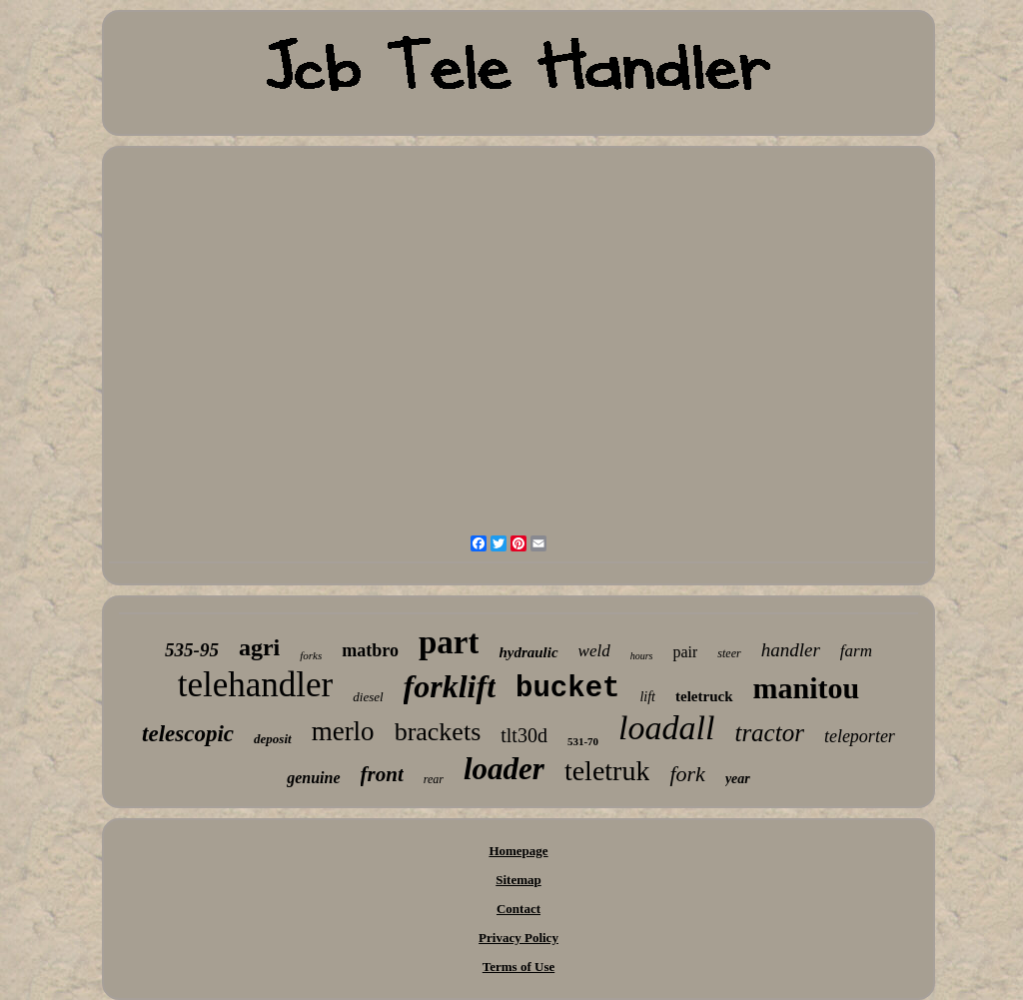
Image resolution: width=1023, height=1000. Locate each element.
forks (311, 655)
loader (504, 768)
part (449, 642)
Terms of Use (518, 966)
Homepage (518, 850)
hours (641, 655)
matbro (370, 650)
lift (647, 696)
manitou (806, 687)
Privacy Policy (518, 937)
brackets (438, 731)
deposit (273, 738)
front (382, 774)
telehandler (255, 684)
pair (684, 651)
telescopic (188, 733)
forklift (450, 686)
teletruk (607, 770)
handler (790, 649)
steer (728, 653)
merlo (343, 731)
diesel (368, 696)
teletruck (703, 696)
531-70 (582, 741)
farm (856, 650)
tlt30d (524, 735)
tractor (768, 732)
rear (434, 779)
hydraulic (528, 652)
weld (594, 650)
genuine (313, 777)
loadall (666, 727)
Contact (518, 908)
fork (686, 773)
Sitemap (518, 879)
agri (259, 647)
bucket (567, 688)
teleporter (859, 736)
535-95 (192, 649)
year (737, 778)
